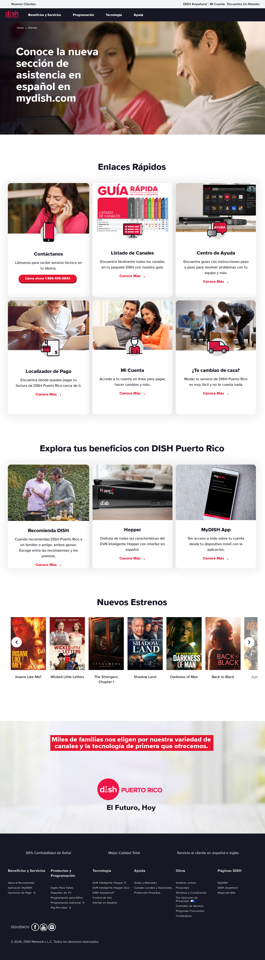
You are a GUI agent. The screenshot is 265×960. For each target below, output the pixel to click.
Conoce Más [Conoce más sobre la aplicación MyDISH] (216, 558)
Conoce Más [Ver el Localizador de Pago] (48, 394)
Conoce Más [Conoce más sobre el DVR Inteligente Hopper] (132, 558)
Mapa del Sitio (227, 892)
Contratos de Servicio (190, 906)
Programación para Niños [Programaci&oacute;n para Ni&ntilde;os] (67, 897)
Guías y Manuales (145, 882)
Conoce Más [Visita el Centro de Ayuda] (216, 282)
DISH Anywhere (195, 4)
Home (20, 28)
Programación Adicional (66, 902)
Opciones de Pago (20, 892)
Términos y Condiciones (191, 892)
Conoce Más (48, 565)
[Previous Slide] (16, 642)
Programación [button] (83, 15)
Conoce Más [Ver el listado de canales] (132, 276)
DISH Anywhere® (103, 892)
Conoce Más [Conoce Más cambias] (216, 393)
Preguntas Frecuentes (190, 911)
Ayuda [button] (138, 15)
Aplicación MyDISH (20, 887)
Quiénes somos (186, 882)
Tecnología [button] (114, 15)
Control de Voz (102, 897)
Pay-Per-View (59, 907)
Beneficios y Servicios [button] (44, 15)
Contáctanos (184, 916)
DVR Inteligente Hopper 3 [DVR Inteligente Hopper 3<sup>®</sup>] (109, 882)
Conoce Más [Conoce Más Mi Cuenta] (132, 393)
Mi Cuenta (217, 4)
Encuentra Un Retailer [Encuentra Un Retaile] (243, 4)
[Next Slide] (249, 642)
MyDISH (223, 882)
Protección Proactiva (147, 892)
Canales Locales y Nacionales (153, 887)
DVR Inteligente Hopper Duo (111, 887)
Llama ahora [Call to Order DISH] (47, 279)
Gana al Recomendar (21, 882)
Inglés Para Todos (62, 887)
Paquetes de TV (61, 892)
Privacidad (182, 887)
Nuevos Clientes (23, 4)
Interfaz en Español (105, 902)
